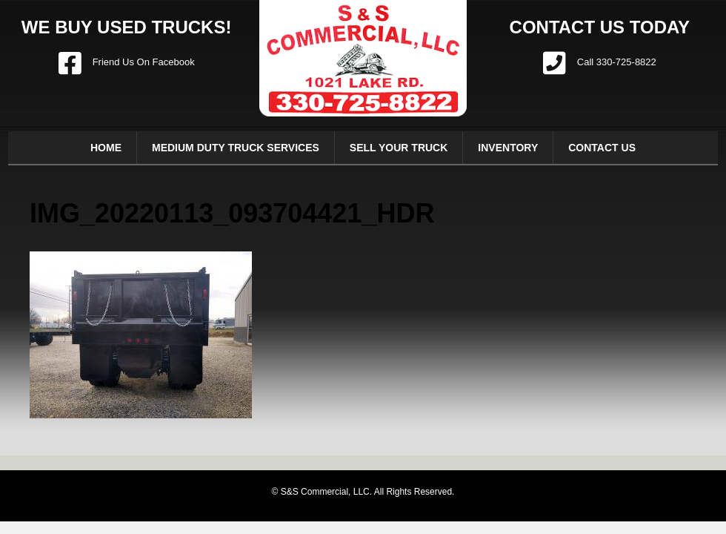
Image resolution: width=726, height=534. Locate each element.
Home (105, 148)
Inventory (508, 148)
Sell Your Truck (399, 148)
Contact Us (602, 148)
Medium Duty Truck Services (235, 148)
